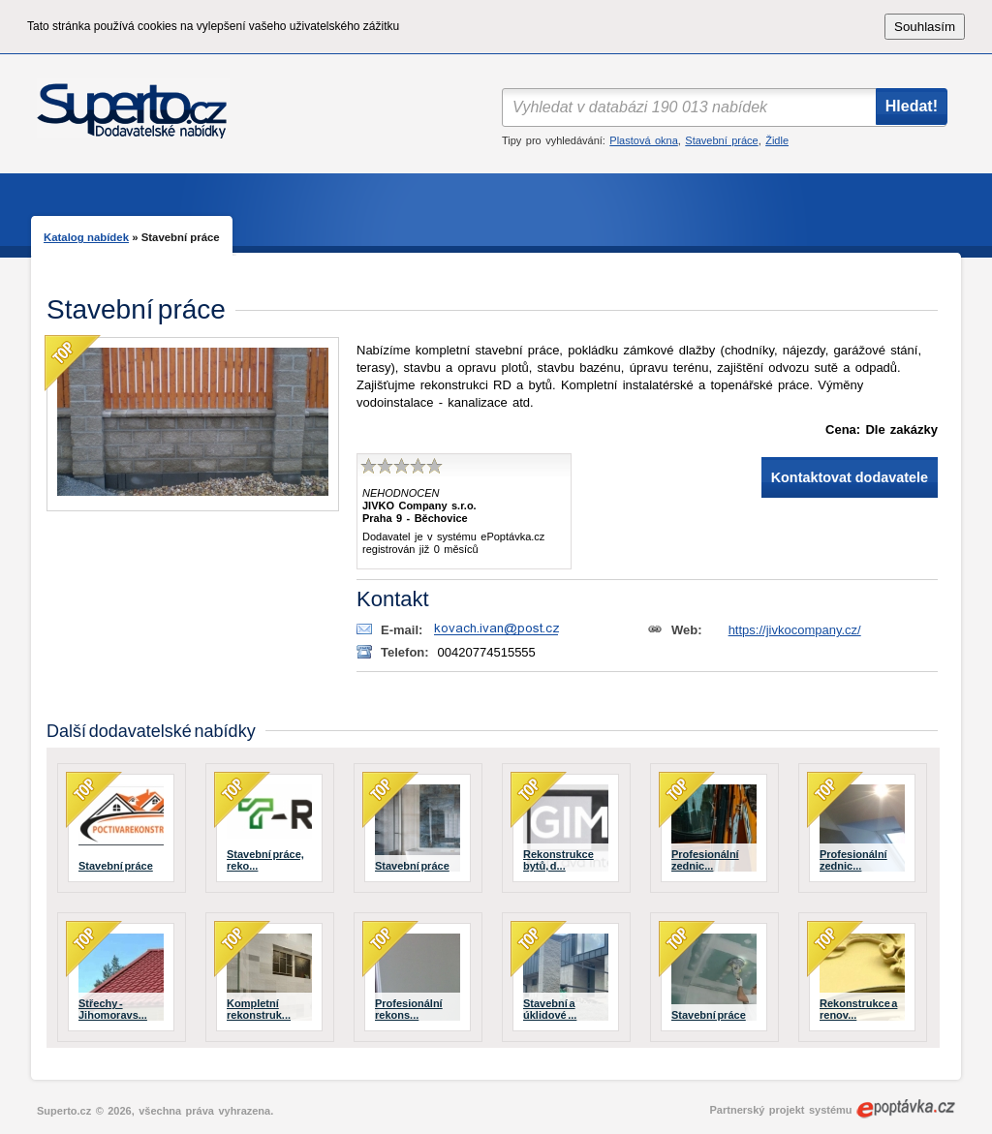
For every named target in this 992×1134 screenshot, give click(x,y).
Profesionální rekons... (409, 1009)
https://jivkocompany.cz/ (794, 630)
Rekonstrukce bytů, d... (558, 860)
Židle (777, 140)
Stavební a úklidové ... (549, 1009)
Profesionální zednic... (705, 860)
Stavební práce (721, 140)
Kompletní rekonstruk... (259, 1009)
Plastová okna (643, 140)
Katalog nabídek (86, 237)
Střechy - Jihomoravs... (112, 1009)
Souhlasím (924, 26)
